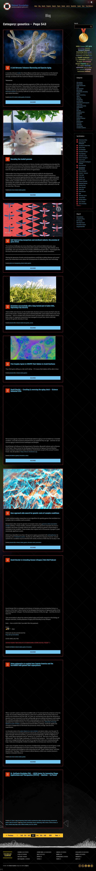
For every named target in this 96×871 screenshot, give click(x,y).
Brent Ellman (82, 191)
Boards (43, 6)
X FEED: (20, 854)
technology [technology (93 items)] (88, 69)
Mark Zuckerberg (81, 95)
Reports (54, 6)
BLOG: (39, 854)
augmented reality (81, 106)
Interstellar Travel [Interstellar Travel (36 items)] (89, 60)
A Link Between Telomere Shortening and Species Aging (31, 67)
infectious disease (52, 823)
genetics (23, 97)
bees (78, 109)
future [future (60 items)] (87, 55)
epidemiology (39, 823)
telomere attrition (11, 91)
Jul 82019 (8, 364)
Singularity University (82, 92)
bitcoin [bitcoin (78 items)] (85, 52)
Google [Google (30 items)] (76, 58)
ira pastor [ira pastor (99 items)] (79, 62)
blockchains (80, 121)
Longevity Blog (80, 219)
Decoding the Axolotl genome (21, 159)
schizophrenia (52, 535)
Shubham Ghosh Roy (84, 145)
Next (56, 835)
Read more (33, 102)
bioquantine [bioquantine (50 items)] (87, 48)
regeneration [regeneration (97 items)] (79, 67)
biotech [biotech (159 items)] (87, 50)
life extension (27, 97)
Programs (48, 6)
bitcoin (78, 120)
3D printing (79, 82)
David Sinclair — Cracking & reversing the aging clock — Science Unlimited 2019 (34, 390)
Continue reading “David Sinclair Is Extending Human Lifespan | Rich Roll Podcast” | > (28, 643)
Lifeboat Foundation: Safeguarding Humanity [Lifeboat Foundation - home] (15, 6)
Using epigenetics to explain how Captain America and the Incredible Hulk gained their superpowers (32, 664)
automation (80, 107)
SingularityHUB (81, 226)
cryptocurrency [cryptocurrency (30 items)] (85, 54)
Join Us (68, 6)
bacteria (24, 823)
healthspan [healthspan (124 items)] (86, 58)
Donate (63, 6)
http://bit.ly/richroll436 (12, 635)
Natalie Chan (82, 185)
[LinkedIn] (86, 865)
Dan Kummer (82, 165)
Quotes (79, 6)
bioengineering (17, 263)
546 (45, 835)
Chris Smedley (82, 203)
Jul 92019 (8, 306)
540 (21, 835)
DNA (78, 87)
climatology (80, 126)
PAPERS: (39, 859)
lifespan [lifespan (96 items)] (78, 64)
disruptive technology (46, 821)
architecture (80, 101)
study (19, 73)
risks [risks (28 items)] (87, 67)
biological (79, 113)
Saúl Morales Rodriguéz (82, 142)
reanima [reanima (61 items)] (82, 65)
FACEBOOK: (21, 852)
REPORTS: (40, 857)
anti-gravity (79, 99)
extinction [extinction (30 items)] (83, 55)
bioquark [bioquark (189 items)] (81, 50)
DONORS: (58, 854)
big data (79, 110)
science (26, 456)
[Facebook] (80, 865)
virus (32, 825)
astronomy (79, 104)
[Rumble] (92, 865)
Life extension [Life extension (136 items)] (86, 62)
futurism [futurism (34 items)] (90, 55)
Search (91, 26)
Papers (58, 6)
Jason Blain (82, 197)
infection (47, 823)
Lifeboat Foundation (12, 866)
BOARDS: (77, 854)
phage (13, 825)
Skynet (78, 93)
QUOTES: (77, 859)
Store (83, 6)
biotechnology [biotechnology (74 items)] (79, 52)
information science (31, 543)
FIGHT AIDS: (21, 857)
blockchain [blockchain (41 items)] (89, 52)
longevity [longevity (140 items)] (83, 64)
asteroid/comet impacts (83, 102)
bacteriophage (29, 823)
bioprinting (79, 116)
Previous (10, 835)
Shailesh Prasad (83, 151)
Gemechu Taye (83, 155)
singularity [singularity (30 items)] (90, 67)
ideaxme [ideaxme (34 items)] (77, 60)
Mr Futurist (79, 221)
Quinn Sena (12, 190)
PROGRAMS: (78, 857)
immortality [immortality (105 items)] (82, 60)
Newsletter (73, 6)
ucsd (30, 825)
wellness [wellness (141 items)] (87, 71)
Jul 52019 (8, 664)
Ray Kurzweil (80, 88)
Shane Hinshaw (83, 181)
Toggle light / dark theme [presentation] (92, 2)
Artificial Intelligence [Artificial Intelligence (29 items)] (81, 48)
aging (17, 821)
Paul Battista (12, 456)
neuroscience (38, 543)
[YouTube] (89, 865)
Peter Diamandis (81, 85)
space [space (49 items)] (78, 69)
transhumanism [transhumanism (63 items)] (81, 71)
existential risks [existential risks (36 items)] (79, 55)
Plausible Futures (81, 224)
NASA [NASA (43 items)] (87, 64)
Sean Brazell (82, 187)
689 (50, 835)
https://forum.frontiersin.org (28, 451)
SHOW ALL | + (79, 206)
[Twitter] (83, 865)
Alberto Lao (82, 179)
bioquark (34, 823)
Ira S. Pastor (12, 821)
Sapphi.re (26, 866)
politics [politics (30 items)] (78, 65)
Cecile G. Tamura (83, 173)
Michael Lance (83, 195)
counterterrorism (34, 821)
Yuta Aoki (81, 175)
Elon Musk (79, 90)
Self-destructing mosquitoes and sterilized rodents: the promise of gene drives (35, 241)
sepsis (19, 825)
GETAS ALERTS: (79, 852)
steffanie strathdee (24, 825)
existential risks (54, 821)
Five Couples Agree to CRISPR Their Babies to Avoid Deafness (33, 364)
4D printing (79, 84)
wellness (35, 825)
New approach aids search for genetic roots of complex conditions (35, 513)
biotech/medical (17, 97)
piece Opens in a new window (29, 731)
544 (37, 835)
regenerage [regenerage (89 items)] (87, 66)
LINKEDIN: (59, 852)
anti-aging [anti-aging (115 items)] (89, 46)
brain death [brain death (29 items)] (78, 54)
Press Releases (89, 6)
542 (29, 835)
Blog (39, 6)
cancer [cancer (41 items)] (81, 54)
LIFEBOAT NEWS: (41, 852)
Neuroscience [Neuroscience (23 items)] (90, 64)
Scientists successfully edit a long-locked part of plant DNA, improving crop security (33, 306)
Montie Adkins (82, 199)
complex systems (81, 127)
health (10, 823)
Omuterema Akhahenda (82, 168)
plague (16, 825)
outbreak (10, 825)
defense (39, 821)
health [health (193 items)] (80, 58)
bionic (78, 115)
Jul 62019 (8, 513)
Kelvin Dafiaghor (83, 158)
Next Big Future (81, 222)
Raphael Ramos (83, 183)
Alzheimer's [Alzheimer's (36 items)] (83, 46)
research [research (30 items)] (85, 67)
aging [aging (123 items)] (77, 46)
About (35, 6)
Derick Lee (12, 263)
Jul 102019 (8, 68)
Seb (80, 193)
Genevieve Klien (13, 323)
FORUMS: (58, 859)
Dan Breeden (82, 149)
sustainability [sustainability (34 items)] (82, 69)
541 (25, 835)
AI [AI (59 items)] (80, 46)
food (25, 323)
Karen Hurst (82, 160)
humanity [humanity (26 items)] (91, 58)
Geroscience (80, 217)
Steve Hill (11, 97)
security (31, 323)
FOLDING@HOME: (60, 857)
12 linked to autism (19, 537)
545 (41, 835)
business (79, 123)
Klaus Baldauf (82, 171)
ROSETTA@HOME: (22, 859)
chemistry (79, 124)
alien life (79, 98)
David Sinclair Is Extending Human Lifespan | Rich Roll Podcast (33, 560)
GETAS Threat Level (8, 855)
